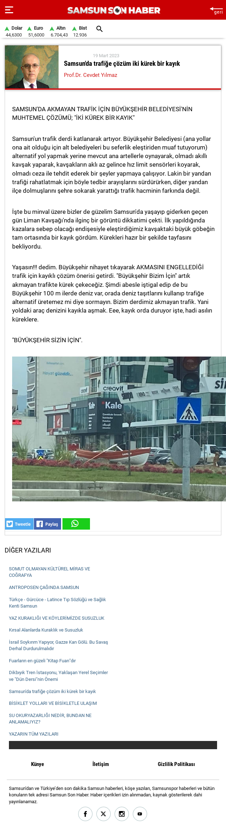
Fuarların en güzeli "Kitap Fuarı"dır (42, 660)
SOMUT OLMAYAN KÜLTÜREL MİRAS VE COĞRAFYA (49, 572)
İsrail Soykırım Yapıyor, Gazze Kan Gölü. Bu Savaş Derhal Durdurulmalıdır (58, 645)
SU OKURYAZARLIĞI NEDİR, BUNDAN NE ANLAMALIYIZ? (50, 719)
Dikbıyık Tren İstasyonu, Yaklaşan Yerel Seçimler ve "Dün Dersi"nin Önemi (58, 676)
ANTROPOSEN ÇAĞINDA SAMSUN (44, 587)
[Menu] (9, 10)
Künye (37, 764)
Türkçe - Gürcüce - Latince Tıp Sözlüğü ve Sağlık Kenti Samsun (57, 603)
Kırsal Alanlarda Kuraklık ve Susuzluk (46, 630)
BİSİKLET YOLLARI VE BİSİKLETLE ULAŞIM (53, 703)
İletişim (100, 764)
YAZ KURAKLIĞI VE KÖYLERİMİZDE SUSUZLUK (56, 618)
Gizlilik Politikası (176, 764)
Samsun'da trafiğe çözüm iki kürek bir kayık (52, 691)
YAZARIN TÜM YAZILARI (34, 734)
